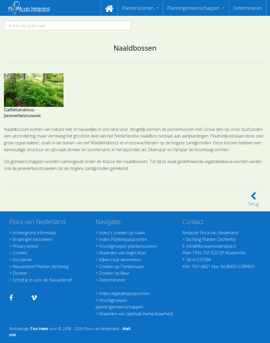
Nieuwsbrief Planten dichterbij (41, 266)
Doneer (20, 273)
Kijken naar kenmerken (120, 260)
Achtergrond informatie (34, 233)
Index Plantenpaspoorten (123, 239)
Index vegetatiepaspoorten (124, 293)
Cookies (20, 253)
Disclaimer (22, 260)
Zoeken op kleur (114, 273)
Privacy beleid (25, 246)
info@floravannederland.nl (211, 246)
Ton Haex (39, 328)
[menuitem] (109, 8)
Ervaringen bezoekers (33, 239)
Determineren (247, 8)
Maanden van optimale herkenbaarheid (136, 314)
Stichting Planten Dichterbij (210, 239)
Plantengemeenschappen (193, 8)
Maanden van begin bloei (122, 253)
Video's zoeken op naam (122, 233)
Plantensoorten (138, 8)
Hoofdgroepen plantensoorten (128, 246)
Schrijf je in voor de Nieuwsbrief (42, 280)
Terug (253, 201)
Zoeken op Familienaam (121, 266)
